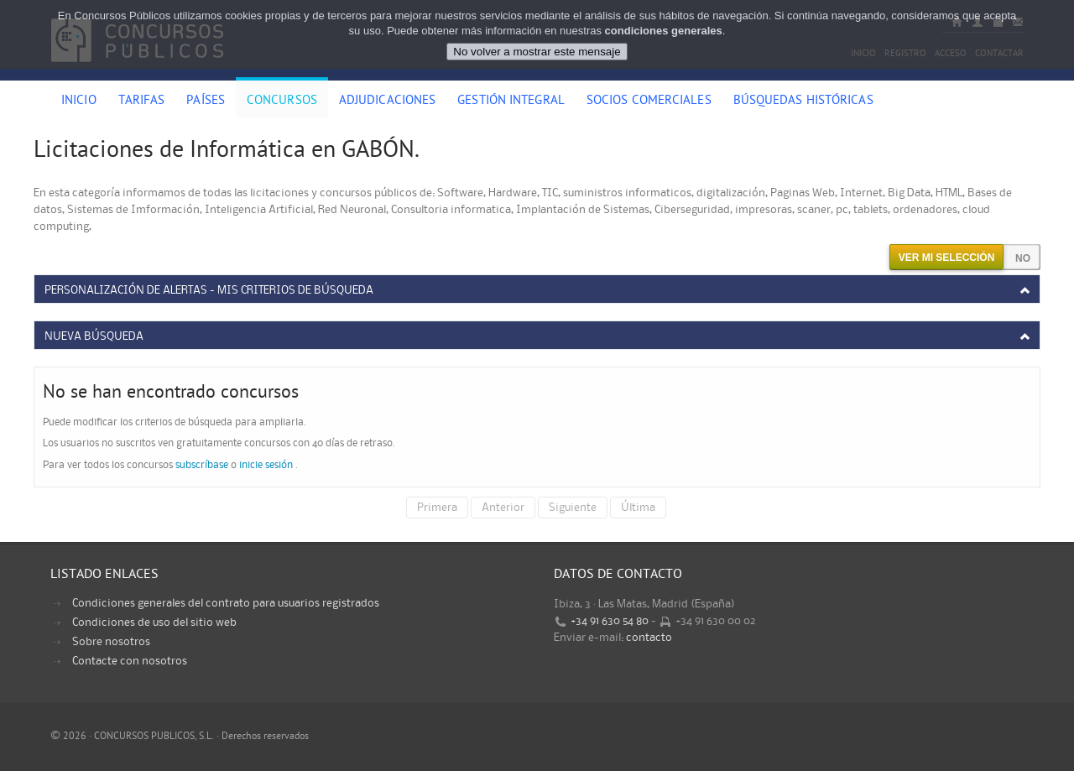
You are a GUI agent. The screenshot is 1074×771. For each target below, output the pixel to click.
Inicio (78, 101)
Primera (437, 508)
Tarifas (141, 101)
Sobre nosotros (111, 642)
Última (638, 508)
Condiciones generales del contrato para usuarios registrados (225, 603)
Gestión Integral (511, 101)
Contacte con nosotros (129, 661)
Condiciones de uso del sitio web (154, 622)
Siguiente (573, 508)
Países (205, 101)
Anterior (503, 508)
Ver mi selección (947, 257)
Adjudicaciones (387, 101)
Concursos (282, 101)
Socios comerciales (649, 101)
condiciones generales (663, 30)
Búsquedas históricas (803, 101)
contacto (649, 638)
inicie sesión (266, 465)
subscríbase (201, 465)
